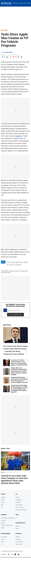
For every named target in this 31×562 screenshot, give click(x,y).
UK (2, 507)
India (2, 504)
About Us (18, 536)
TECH (17, 514)
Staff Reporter (7, 52)
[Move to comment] (21, 57)
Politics (17, 497)
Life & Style (4, 536)
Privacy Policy (19, 541)
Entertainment (5, 533)
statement (18, 136)
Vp (7, 264)
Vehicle (11, 264)
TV (1, 544)
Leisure (3, 539)
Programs (18, 264)
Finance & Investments (7, 525)
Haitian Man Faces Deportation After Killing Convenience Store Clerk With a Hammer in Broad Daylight (18, 371)
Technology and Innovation (8, 518)
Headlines (4, 30)
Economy (3, 520)
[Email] (18, 57)
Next (28, 449)
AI (16, 518)
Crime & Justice (20, 507)
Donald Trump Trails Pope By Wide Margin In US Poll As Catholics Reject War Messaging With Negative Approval (19, 389)
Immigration (18, 499)
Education (18, 502)
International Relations (21, 509)
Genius (25, 262)
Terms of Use (19, 544)
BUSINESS (3, 514)
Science (3, 472)
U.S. (17, 494)
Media (2, 527)
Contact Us (18, 539)
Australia (3, 497)
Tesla (8, 262)
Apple (17, 262)
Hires (12, 262)
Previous (25, 449)
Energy (3, 523)
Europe (3, 502)
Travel (2, 541)
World (3, 494)
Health (17, 528)
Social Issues (19, 504)
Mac (21, 262)
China (2, 499)
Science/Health (20, 523)
